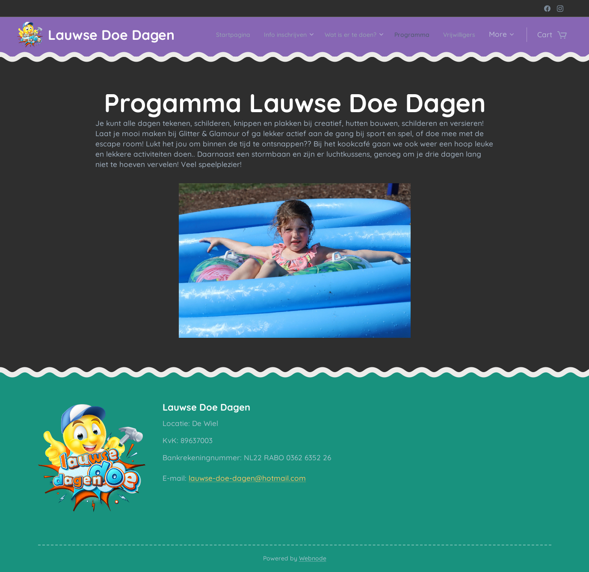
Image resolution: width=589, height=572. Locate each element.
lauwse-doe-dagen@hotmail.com (246, 478)
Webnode (312, 558)
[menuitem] (248, 34)
